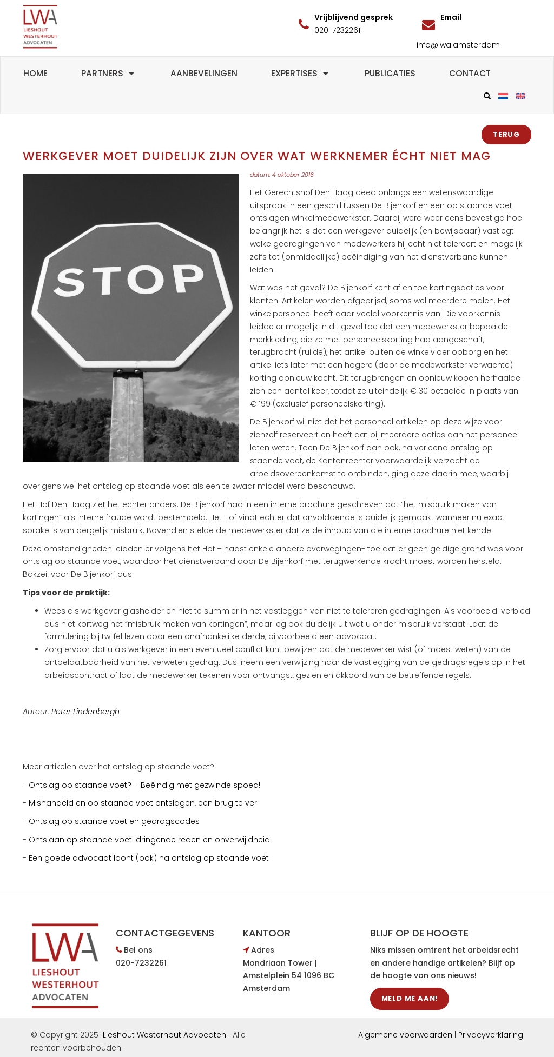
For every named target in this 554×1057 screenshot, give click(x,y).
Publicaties (390, 73)
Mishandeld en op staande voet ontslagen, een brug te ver (143, 802)
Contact (470, 73)
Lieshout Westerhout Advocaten (164, 1034)
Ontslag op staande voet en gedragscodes (114, 821)
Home (35, 73)
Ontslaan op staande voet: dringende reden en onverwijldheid (149, 839)
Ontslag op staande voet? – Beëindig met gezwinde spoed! (144, 785)
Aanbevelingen (204, 73)
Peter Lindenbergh (85, 711)
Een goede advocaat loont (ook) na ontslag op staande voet (149, 858)
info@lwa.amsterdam (458, 44)
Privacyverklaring (490, 1034)
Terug (506, 134)
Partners (109, 73)
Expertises (301, 73)
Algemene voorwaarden (405, 1034)
